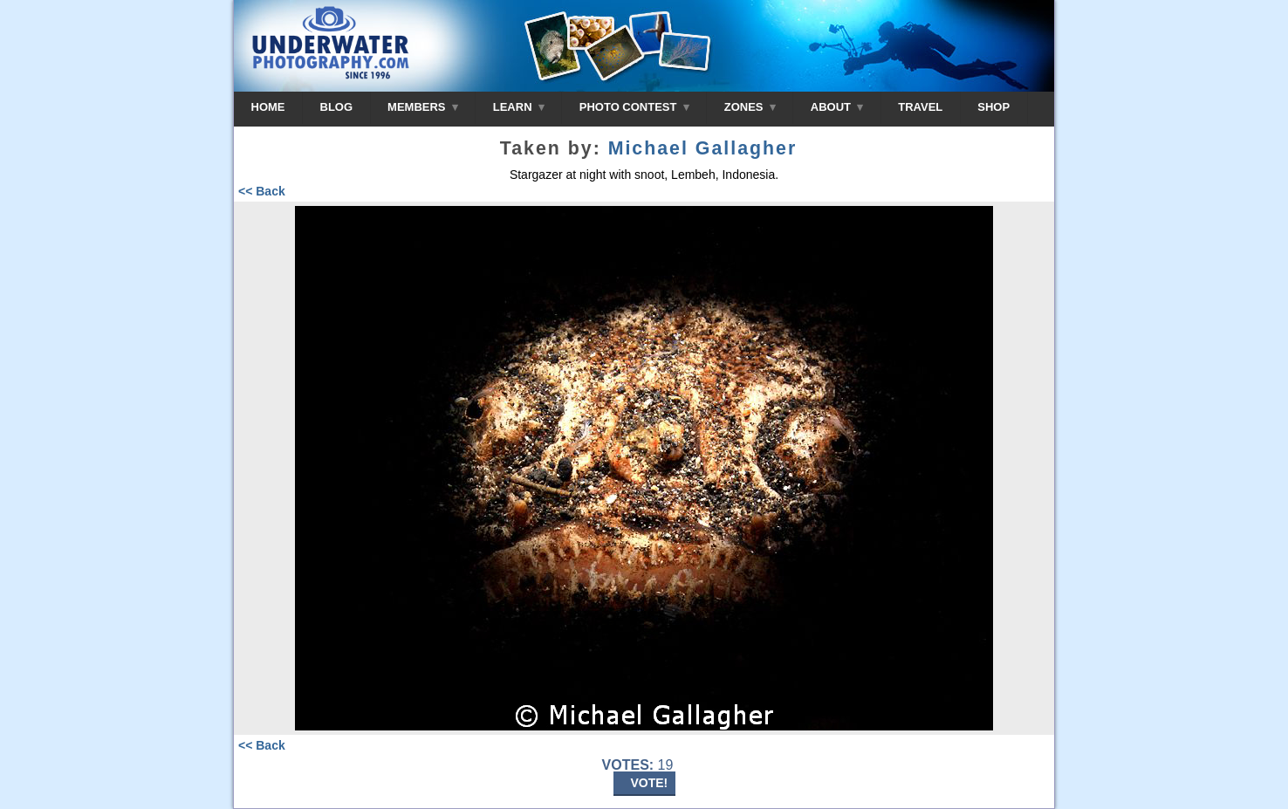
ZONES (750, 106)
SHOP (993, 106)
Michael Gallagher (703, 148)
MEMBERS (422, 106)
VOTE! (649, 783)
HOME (268, 106)
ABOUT (837, 106)
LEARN (519, 106)
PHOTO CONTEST (634, 106)
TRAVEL (920, 106)
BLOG (336, 106)
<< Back (261, 191)
